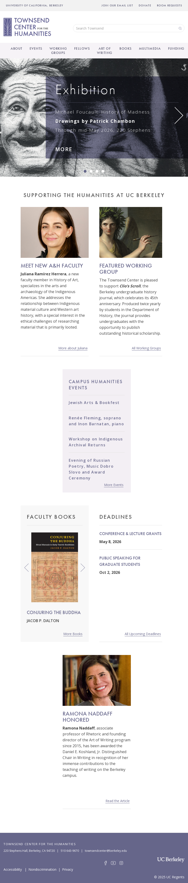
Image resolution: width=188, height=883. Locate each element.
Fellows (82, 48)
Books (125, 48)
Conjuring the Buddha (54, 612)
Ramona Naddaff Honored (87, 716)
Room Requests (169, 5)
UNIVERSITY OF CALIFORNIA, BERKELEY (34, 5)
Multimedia (150, 48)
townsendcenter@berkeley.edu (106, 851)
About (17, 48)
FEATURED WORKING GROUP (125, 268)
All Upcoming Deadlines (143, 634)
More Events (114, 485)
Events (36, 48)
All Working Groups (146, 348)
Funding (176, 48)
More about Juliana (72, 348)
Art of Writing (104, 50)
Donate (145, 5)
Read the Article (117, 801)
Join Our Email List (117, 5)
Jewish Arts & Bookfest (94, 402)
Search (179, 28)
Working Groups (58, 50)
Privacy (67, 869)
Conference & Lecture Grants (130, 533)
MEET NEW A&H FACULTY (52, 265)
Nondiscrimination (42, 869)
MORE (64, 149)
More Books (73, 634)
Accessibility (13, 869)
